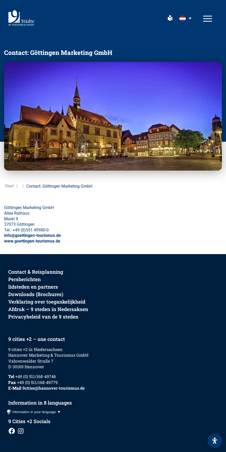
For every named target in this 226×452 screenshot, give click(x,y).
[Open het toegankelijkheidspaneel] (214, 440)
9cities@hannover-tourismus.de (53, 388)
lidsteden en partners (33, 286)
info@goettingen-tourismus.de (32, 235)
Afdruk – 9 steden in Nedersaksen (48, 309)
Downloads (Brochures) (35, 294)
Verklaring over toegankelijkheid (46, 301)
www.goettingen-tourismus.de (32, 241)
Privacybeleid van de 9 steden (43, 316)
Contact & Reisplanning (35, 272)
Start (9, 185)
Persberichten (24, 279)
